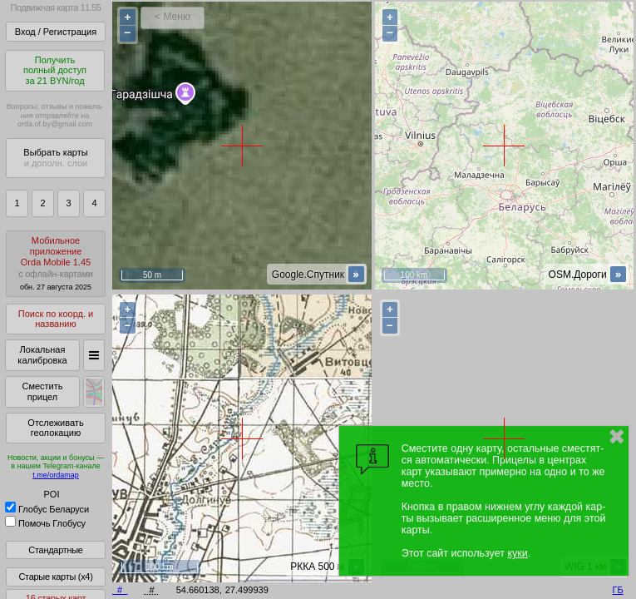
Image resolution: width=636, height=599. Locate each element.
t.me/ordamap (55, 475)
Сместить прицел (42, 391)
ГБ (618, 590)
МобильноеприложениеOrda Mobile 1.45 (55, 263)
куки (517, 553)
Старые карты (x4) (55, 577)
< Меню (172, 16)
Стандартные (55, 550)
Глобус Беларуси (47, 509)
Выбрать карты (55, 157)
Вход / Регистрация (55, 32)
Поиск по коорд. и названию (55, 319)
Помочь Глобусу (45, 523)
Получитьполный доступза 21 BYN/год (54, 70)
